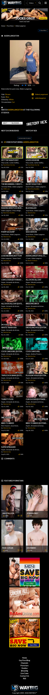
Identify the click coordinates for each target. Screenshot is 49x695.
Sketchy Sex (31, 213)
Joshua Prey (32, 513)
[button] (32, 3)
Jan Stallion (8, 513)
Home (3, 26)
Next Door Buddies (33, 189)
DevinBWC (31, 548)
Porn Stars (10, 26)
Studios (24, 668)
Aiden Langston (20, 26)
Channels (24, 663)
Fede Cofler (7, 548)
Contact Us (24, 676)
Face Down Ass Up (9, 165)
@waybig (24, 671)
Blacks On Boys (32, 260)
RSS (24, 678)
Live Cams (24, 673)
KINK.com (6, 189)
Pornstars (24, 665)
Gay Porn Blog (24, 660)
